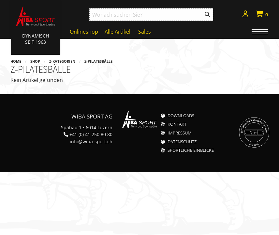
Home (15, 61)
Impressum (180, 133)
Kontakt (177, 124)
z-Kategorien (62, 61)
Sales (144, 31)
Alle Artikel (117, 31)
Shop (35, 61)
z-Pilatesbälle (98, 61)
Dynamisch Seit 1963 (35, 39)
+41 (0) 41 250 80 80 (90, 134)
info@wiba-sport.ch (91, 141)
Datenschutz (182, 142)
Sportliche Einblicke (191, 150)
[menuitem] (245, 15)
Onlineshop (84, 31)
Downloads (181, 116)
